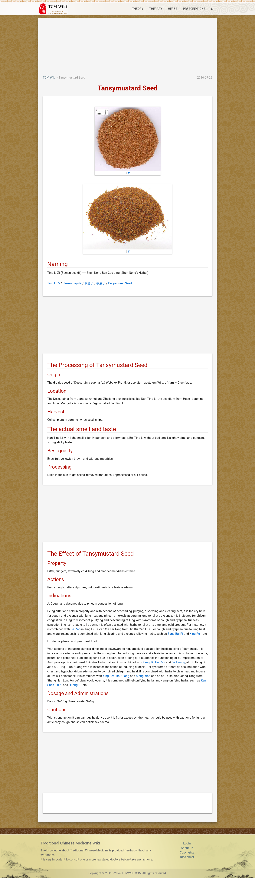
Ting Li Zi (53, 283)
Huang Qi (75, 685)
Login (187, 843)
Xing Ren (195, 634)
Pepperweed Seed (120, 283)
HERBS (172, 9)
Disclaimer (187, 857)
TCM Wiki (49, 77)
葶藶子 (100, 283)
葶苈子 (88, 283)
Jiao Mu (159, 662)
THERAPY (155, 9)
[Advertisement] (127, 47)
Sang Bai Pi (175, 634)
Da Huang (178, 662)
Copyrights (187, 852)
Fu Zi (58, 685)
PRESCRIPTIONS (194, 9)
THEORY (137, 9)
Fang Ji (148, 662)
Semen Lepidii (72, 283)
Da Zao (75, 629)
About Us (187, 848)
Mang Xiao (143, 676)
